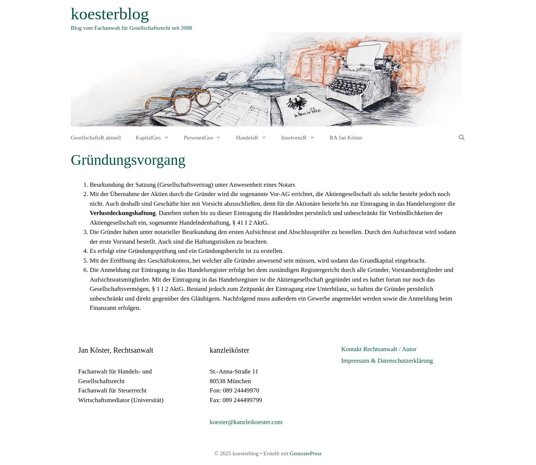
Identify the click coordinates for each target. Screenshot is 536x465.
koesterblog (110, 13)
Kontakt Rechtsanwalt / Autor (379, 349)
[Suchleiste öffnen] (462, 137)
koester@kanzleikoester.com (246, 422)
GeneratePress (306, 453)
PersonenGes (206, 137)
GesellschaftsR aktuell (96, 138)
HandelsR (255, 137)
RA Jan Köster (346, 138)
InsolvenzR (301, 137)
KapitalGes (156, 137)
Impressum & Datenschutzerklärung (387, 360)
